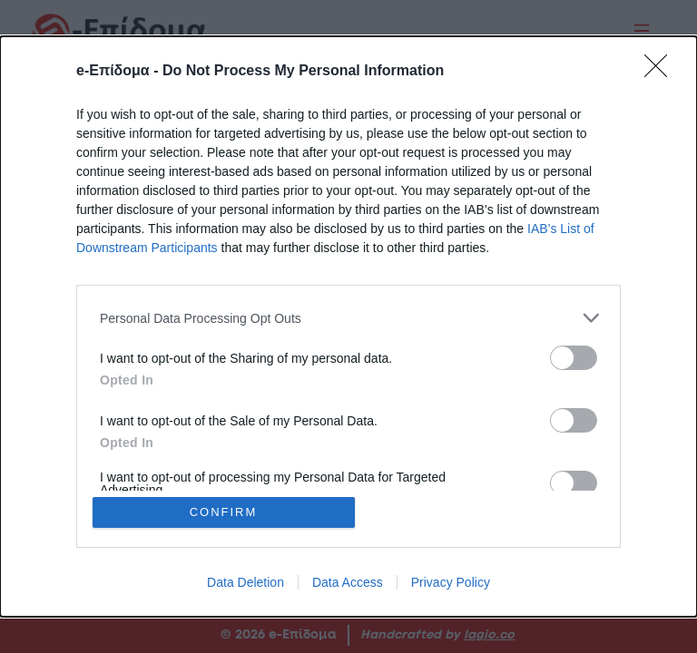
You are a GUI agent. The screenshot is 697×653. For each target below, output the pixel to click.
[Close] (661, 71)
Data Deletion (245, 582)
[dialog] (348, 326)
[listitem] (348, 317)
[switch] (573, 358)
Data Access (347, 582)
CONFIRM (224, 512)
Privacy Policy (450, 582)
